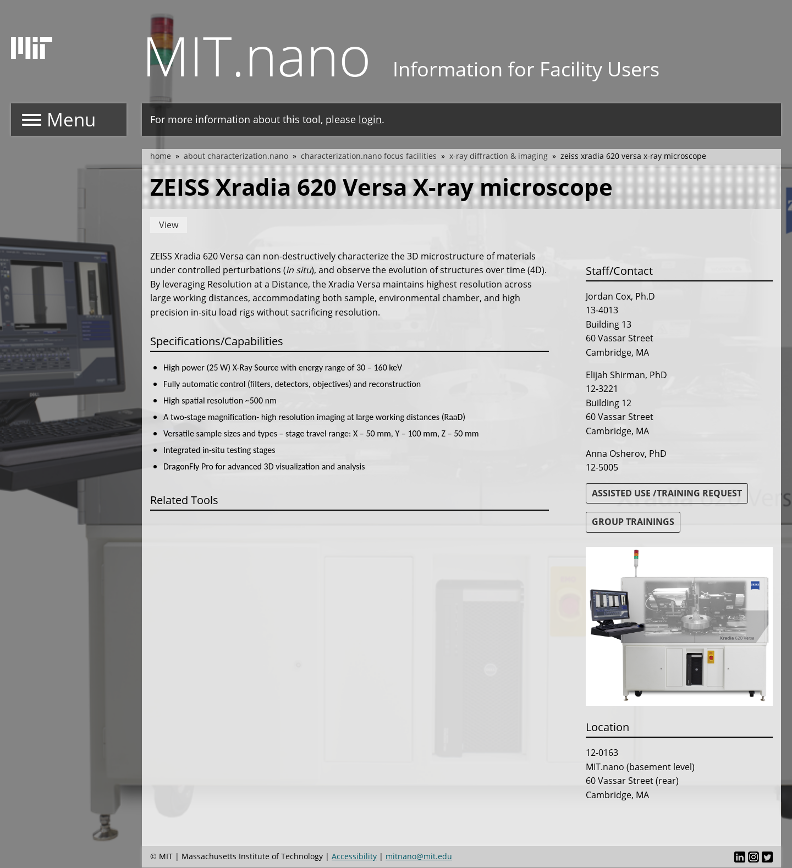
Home (160, 156)
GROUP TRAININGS (633, 522)
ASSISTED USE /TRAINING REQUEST (667, 493)
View (168, 225)
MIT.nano (256, 54)
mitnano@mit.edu (419, 856)
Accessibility (354, 856)
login (370, 119)
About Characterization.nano (236, 156)
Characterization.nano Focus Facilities (369, 156)
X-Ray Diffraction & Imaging (498, 156)
